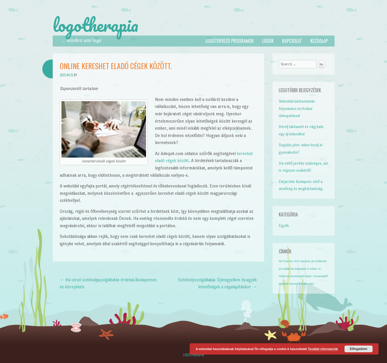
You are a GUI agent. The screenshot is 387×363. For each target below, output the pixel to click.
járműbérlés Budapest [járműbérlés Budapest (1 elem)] (292, 268)
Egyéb (284, 225)
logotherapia (95, 24)
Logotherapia (193, 354)
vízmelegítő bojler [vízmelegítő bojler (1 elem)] (301, 276)
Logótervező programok (229, 40)
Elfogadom (358, 349)
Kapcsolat (292, 40)
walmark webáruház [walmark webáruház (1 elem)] (301, 283)
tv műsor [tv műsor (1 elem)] (312, 268)
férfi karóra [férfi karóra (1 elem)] (286, 261)
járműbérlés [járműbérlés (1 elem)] (319, 261)
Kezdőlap (319, 40)
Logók (268, 40)
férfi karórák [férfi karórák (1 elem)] (302, 261)
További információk (323, 349)
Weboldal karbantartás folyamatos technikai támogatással (297, 108)
